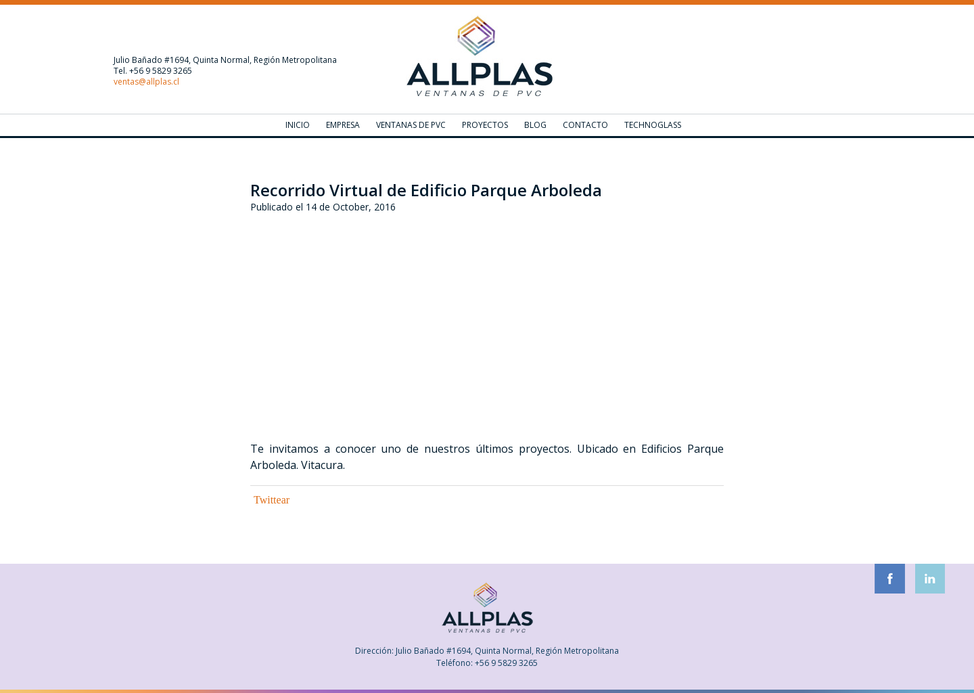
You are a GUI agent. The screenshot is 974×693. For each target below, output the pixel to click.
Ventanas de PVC (411, 125)
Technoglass (652, 125)
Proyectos (485, 125)
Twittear (271, 500)
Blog (535, 125)
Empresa (343, 125)
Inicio (297, 125)
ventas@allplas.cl (146, 81)
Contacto (585, 125)
